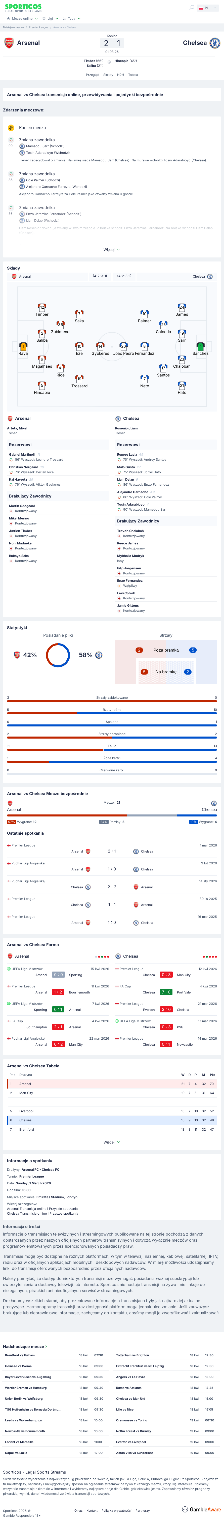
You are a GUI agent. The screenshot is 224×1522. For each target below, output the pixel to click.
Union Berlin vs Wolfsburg (24, 1398)
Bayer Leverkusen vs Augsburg (28, 1377)
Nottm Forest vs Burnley (133, 1431)
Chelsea (209, 809)
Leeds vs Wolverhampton (23, 1420)
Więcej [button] (112, 249)
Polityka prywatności (116, 1510)
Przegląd (92, 75)
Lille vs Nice (124, 1409)
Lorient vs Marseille (19, 1442)
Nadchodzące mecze (25, 1346)
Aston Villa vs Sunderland (135, 1453)
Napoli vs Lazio (16, 1453)
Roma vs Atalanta (129, 1388)
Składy (108, 75)
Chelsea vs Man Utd (130, 1398)
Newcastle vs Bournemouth (25, 1431)
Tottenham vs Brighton (132, 1355)
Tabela (133, 75)
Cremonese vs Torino (131, 1420)
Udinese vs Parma (18, 1366)
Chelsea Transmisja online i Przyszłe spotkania (42, 1213)
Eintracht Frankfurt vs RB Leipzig (140, 1366)
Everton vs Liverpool (131, 1442)
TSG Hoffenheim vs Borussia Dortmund (33, 1409)
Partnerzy (143, 1510)
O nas (78, 1510)
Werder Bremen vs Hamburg (26, 1388)
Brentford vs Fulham (20, 1355)
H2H (120, 75)
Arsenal (14, 809)
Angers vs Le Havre (130, 1377)
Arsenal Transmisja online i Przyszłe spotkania (42, 1209)
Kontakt (92, 1510)
